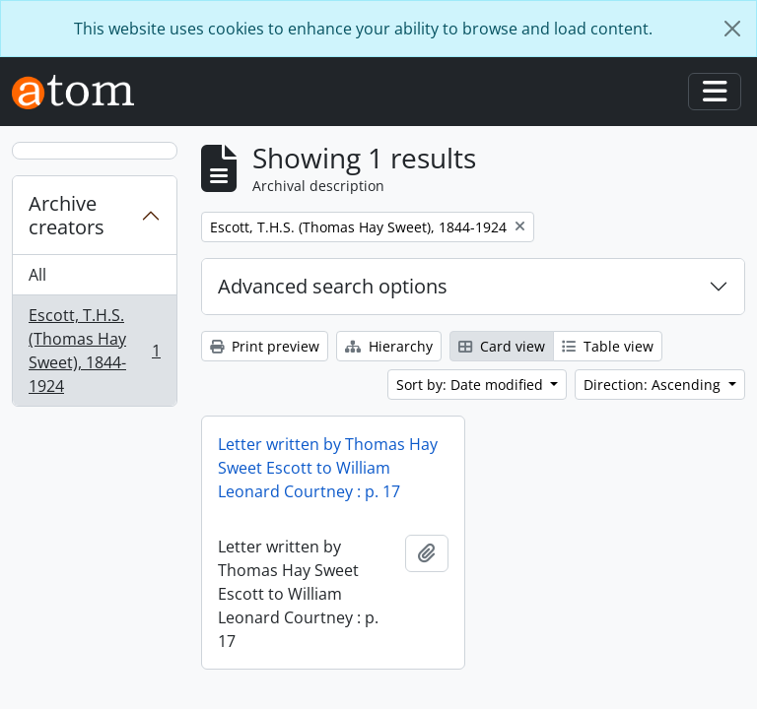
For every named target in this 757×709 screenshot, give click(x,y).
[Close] (732, 28)
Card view (501, 346)
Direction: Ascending (654, 384)
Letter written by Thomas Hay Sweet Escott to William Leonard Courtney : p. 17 (328, 467)
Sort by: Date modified (471, 384)
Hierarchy (389, 346)
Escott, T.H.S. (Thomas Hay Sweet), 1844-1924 (94, 350)
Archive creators (66, 215)
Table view (608, 346)
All (37, 275)
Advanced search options (332, 286)
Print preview (264, 346)
